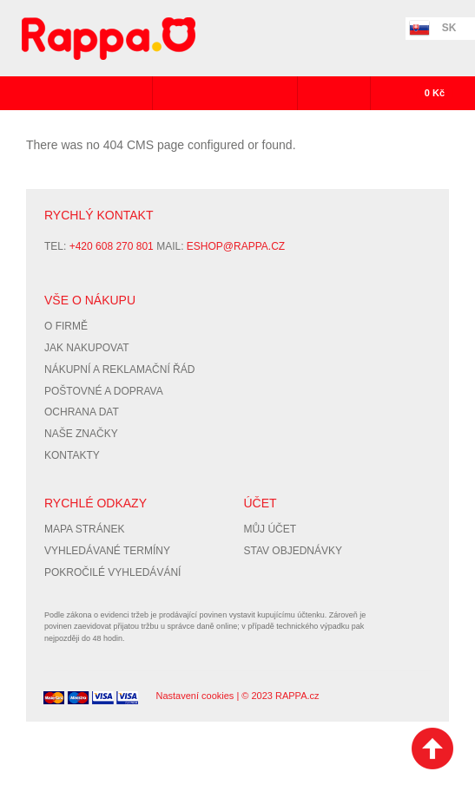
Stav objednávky (292, 551)
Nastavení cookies (194, 695)
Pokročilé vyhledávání (112, 572)
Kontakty (72, 455)
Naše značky (81, 434)
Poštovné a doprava (103, 391)
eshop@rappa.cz (236, 246)
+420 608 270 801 (111, 246)
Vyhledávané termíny (107, 551)
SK (449, 28)
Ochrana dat (81, 412)
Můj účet (269, 529)
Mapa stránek (84, 529)
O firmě (66, 326)
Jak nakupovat (86, 348)
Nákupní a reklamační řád (119, 369)
